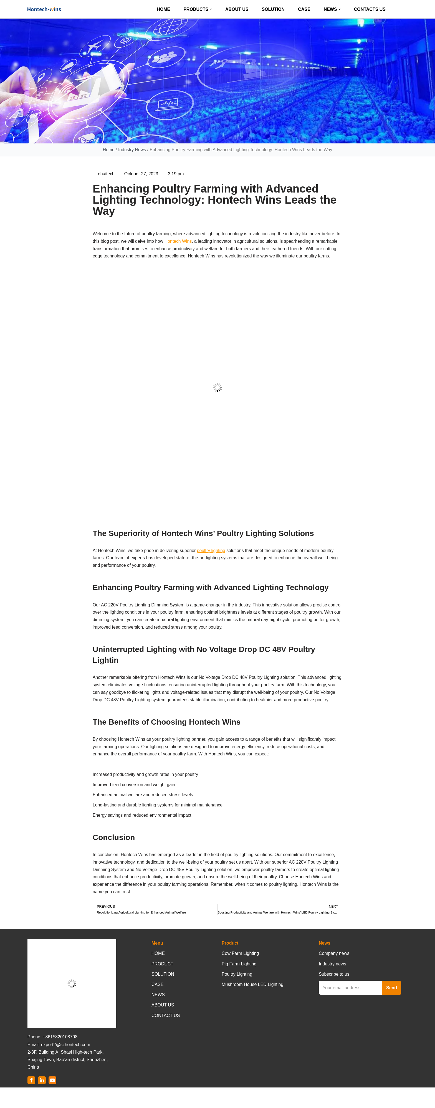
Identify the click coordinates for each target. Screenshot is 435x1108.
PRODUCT (162, 984)
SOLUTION (273, 9)
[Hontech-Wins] (44, 9)
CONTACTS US (370, 9)
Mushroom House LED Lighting (252, 1005)
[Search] (403, 9)
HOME (163, 9)
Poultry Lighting (237, 994)
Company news (334, 974)
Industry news (332, 984)
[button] (211, 9)
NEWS (158, 1015)
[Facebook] (31, 1101)
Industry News (131, 150)
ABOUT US (237, 9)
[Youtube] (52, 1101)
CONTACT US (165, 1035)
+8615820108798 (60, 1057)
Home (107, 150)
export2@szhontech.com (65, 1065)
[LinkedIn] (42, 1101)
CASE (304, 9)
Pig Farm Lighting (239, 984)
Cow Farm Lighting (240, 974)
